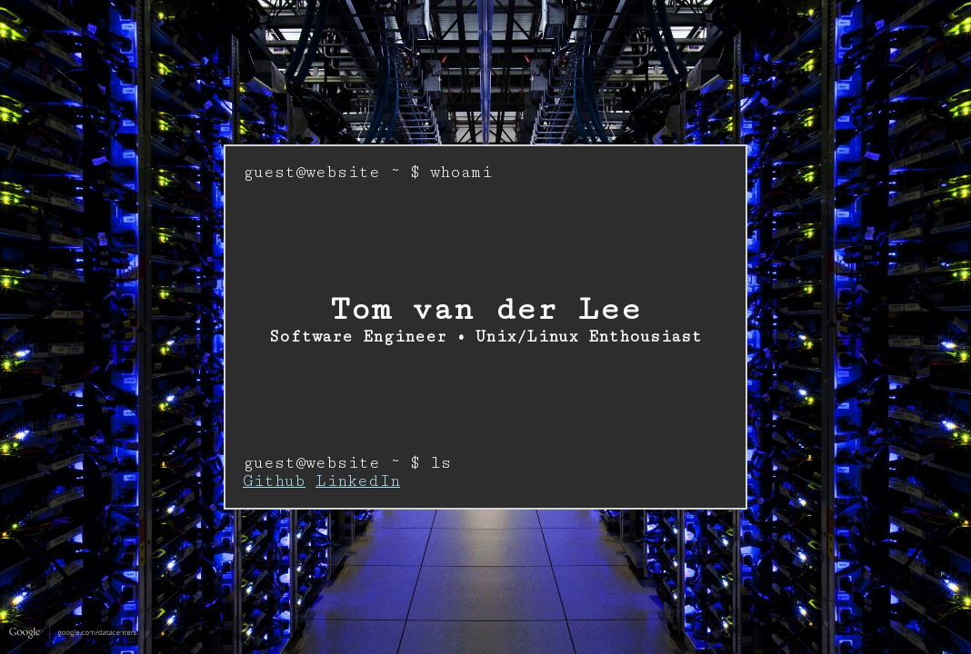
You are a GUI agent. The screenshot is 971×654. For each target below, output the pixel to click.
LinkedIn (357, 481)
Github (274, 481)
